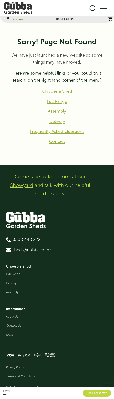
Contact (57, 141)
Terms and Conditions (20, 376)
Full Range (57, 101)
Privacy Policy (15, 367)
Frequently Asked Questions (57, 131)
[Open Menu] (103, 9)
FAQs (9, 334)
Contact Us (13, 325)
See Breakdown (97, 393)
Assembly (57, 111)
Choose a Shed (57, 91)
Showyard (21, 185)
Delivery (57, 121)
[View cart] (110, 19)
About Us (12, 316)
